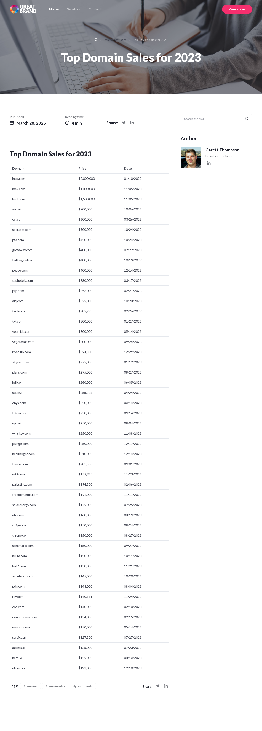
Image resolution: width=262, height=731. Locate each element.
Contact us (237, 9)
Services (73, 9)
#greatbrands (82, 686)
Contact (94, 9)
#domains (30, 686)
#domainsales (55, 686)
